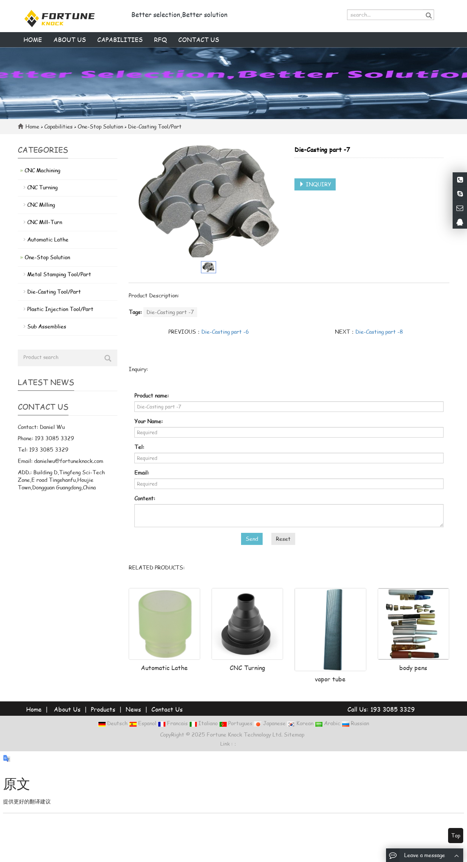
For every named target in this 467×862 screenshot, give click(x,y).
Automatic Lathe (164, 667)
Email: (141, 472)
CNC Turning (247, 667)
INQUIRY (315, 184)
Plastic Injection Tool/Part (60, 309)
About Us (67, 709)
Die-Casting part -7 (170, 312)
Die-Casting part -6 (225, 331)
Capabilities (120, 39)
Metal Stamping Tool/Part (59, 274)
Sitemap (294, 734)
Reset (283, 538)
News (133, 709)
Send (252, 538)
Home (32, 39)
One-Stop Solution (100, 126)
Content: (144, 498)
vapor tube (330, 679)
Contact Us (167, 709)
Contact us (198, 39)
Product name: (151, 395)
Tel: (139, 446)
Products (103, 709)
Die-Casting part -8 (379, 331)
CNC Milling (41, 204)
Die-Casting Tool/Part (154, 126)
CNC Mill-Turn (44, 222)
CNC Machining (42, 170)
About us (69, 39)
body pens (413, 667)
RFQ (160, 39)
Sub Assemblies (46, 326)
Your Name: (148, 421)
